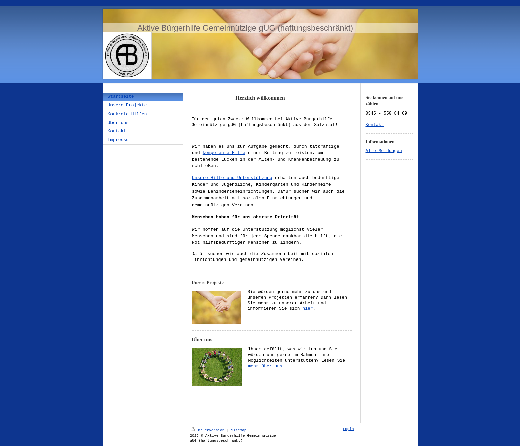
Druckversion (208, 429)
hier (266, 309)
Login (348, 429)
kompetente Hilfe (224, 153)
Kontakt (375, 125)
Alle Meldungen (384, 151)
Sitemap (238, 429)
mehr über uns (265, 366)
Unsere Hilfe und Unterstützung (232, 178)
